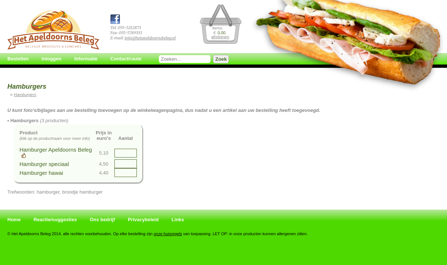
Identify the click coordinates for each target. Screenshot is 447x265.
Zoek (221, 59)
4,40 (103, 173)
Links (177, 219)
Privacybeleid (143, 219)
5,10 (103, 153)
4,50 (103, 164)
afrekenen (220, 37)
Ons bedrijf (102, 219)
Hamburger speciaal (44, 164)
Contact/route (126, 58)
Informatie (85, 58)
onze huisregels (168, 234)
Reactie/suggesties (55, 219)
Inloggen (51, 58)
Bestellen (18, 58)
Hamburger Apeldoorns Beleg (55, 149)
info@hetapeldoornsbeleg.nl (149, 37)
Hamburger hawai (41, 173)
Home (14, 219)
